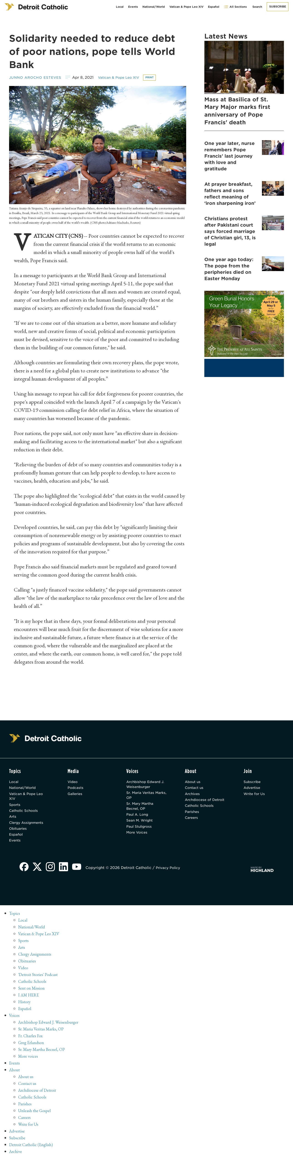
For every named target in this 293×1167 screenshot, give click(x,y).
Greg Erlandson (32, 1050)
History (25, 1009)
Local (120, 6)
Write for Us (255, 796)
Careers (192, 828)
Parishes (192, 821)
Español (213, 6)
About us (193, 783)
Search (257, 6)
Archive (16, 1159)
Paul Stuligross (140, 832)
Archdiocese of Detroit (199, 805)
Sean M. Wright (141, 825)
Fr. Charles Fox (31, 1043)
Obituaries (19, 834)
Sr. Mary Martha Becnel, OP (141, 810)
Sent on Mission (32, 996)
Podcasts (76, 789)
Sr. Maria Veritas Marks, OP (142, 797)
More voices (28, 1064)
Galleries (76, 796)
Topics (15, 921)
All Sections (235, 7)
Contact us (195, 789)
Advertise (253, 789)
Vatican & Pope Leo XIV (186, 6)
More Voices (138, 839)
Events (133, 6)
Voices (14, 1023)
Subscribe (277, 6)
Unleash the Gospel (35, 1118)
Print (159, 77)
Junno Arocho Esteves (37, 78)
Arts (13, 821)
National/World (153, 6)
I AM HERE (29, 1003)
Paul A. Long (138, 819)
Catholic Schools (25, 814)
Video (73, 783)
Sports (15, 808)
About (15, 1077)
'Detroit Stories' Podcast (39, 982)
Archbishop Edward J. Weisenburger (145, 785)
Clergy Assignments (28, 828)
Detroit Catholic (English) (32, 1152)
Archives (193, 796)
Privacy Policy (171, 875)
